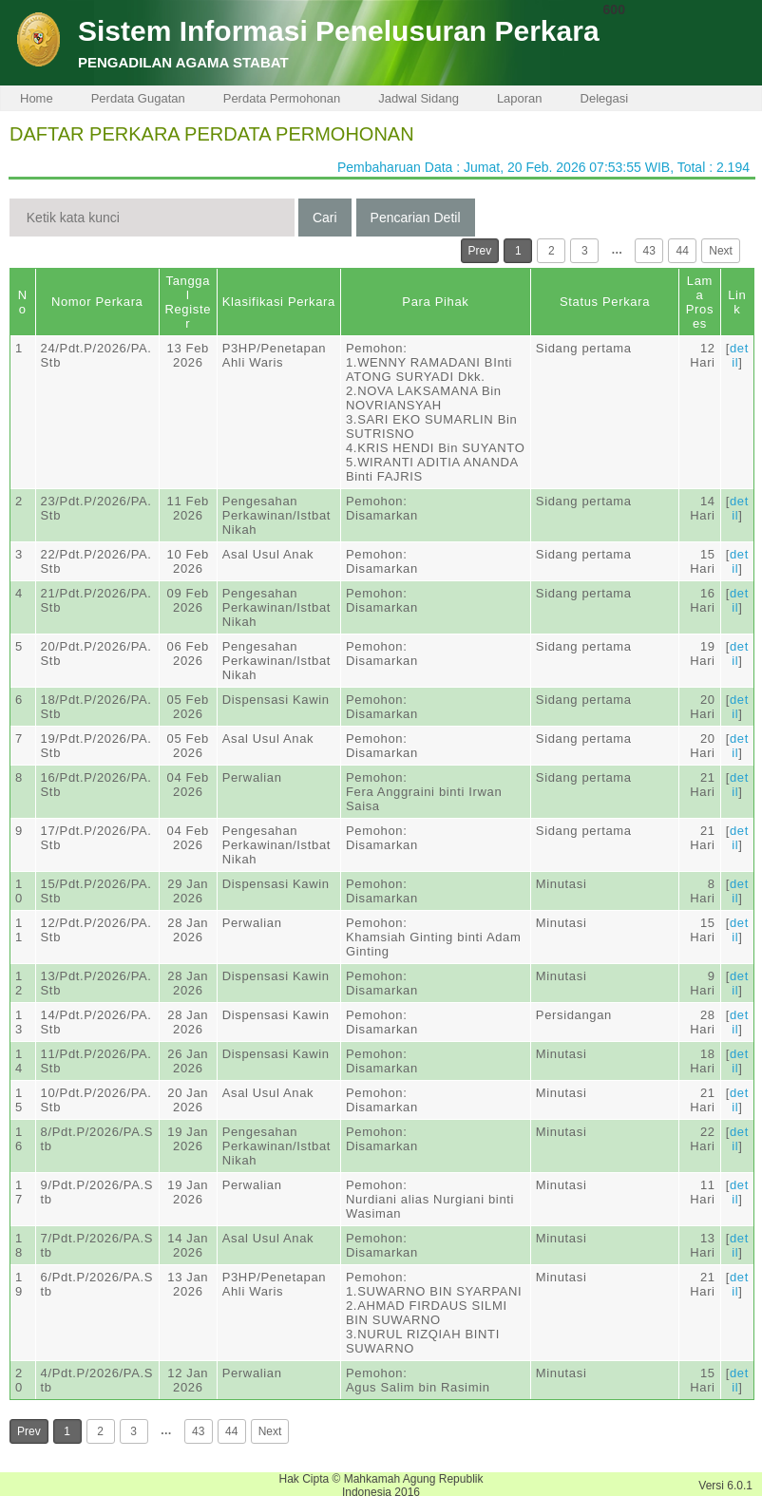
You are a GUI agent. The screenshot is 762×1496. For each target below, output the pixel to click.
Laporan (520, 98)
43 (649, 250)
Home (36, 98)
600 (614, 9)
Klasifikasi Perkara (278, 301)
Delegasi (605, 98)
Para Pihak (435, 301)
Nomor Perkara (97, 301)
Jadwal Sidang (418, 98)
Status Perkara (605, 301)
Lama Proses (700, 302)
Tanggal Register (187, 302)
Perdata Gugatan (138, 98)
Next (721, 250)
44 (682, 250)
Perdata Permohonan (282, 98)
